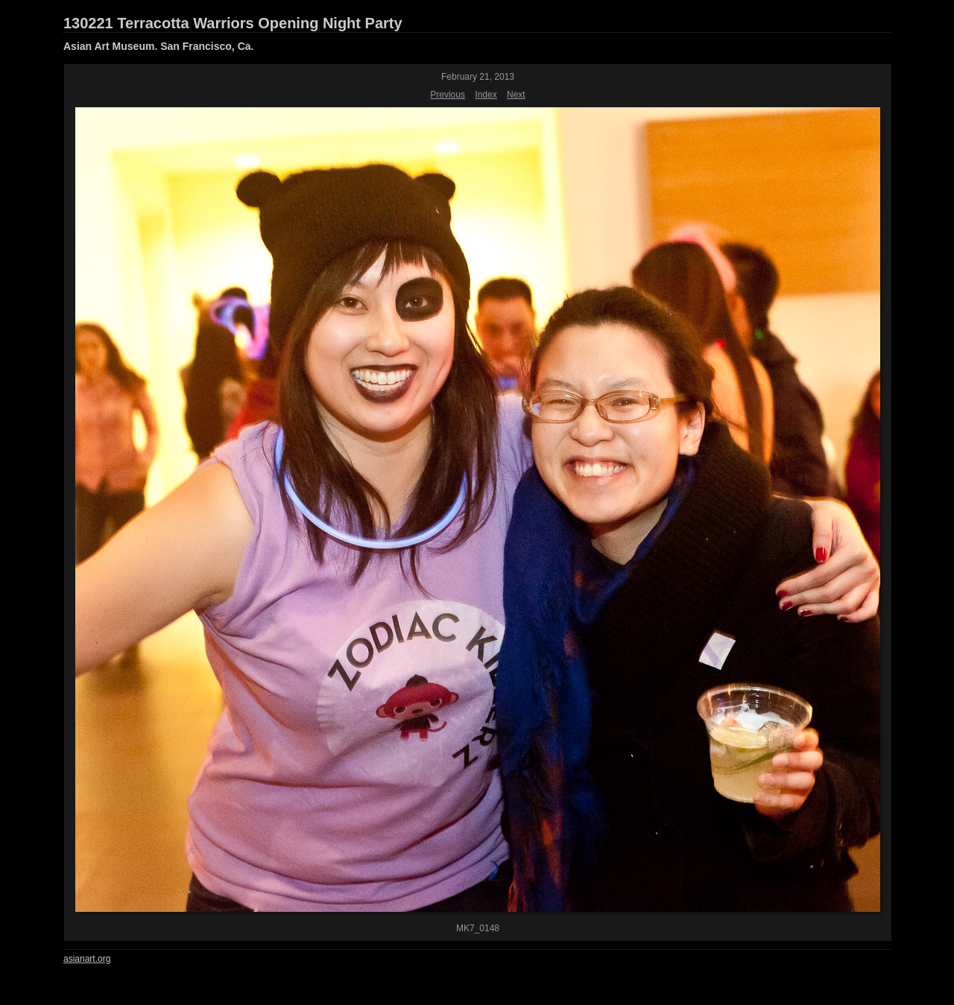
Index (485, 94)
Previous (447, 94)
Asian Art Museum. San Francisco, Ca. (158, 46)
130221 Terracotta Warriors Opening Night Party (232, 23)
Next (516, 94)
